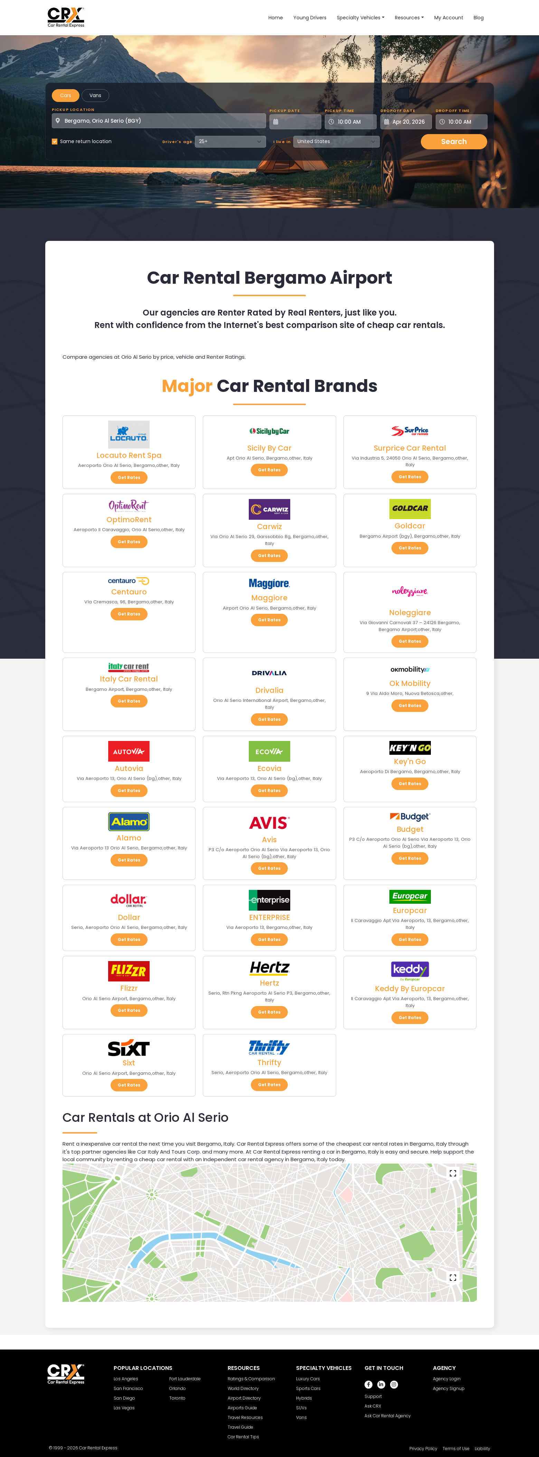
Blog (479, 17)
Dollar (129, 917)
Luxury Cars (308, 1379)
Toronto (177, 1398)
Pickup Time (339, 110)
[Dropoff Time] (465, 122)
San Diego (124, 1398)
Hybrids (304, 1398)
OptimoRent (129, 520)
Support (373, 1396)
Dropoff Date (397, 110)
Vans (95, 95)
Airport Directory (244, 1398)
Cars (65, 95)
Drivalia (269, 690)
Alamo (128, 838)
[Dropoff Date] (410, 122)
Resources (407, 17)
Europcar (410, 910)
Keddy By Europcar (410, 989)
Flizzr (129, 988)
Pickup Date (285, 110)
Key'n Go (410, 761)
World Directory (243, 1388)
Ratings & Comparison (251, 1379)
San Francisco (128, 1388)
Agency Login (447, 1379)
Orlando (177, 1388)
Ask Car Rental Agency (388, 1416)
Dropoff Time (453, 110)
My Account (448, 17)
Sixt (129, 1063)
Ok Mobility (410, 683)
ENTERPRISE (269, 917)
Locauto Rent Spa (129, 455)
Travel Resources (245, 1417)
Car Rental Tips (243, 1437)
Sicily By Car (269, 448)
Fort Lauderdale (185, 1379)
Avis (269, 840)
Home (275, 17)
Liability (482, 1448)
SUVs (301, 1408)
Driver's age (177, 141)
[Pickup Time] (355, 122)
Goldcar (410, 526)
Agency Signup (449, 1388)
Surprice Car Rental (410, 448)
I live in (282, 141)
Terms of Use (456, 1448)
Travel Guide (240, 1427)
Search (454, 142)
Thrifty (269, 1063)
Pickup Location (73, 109)
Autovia (129, 768)
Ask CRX (373, 1406)
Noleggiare (410, 613)
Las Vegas (124, 1408)
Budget (410, 829)
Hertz (269, 983)
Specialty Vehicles (358, 17)
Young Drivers (310, 17)
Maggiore (269, 598)
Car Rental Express (98, 1448)
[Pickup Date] (299, 122)
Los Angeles (126, 1379)
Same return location (86, 141)
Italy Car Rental (129, 679)
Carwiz (269, 526)
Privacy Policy (423, 1448)
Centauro (129, 592)
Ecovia (269, 768)
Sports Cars (308, 1388)
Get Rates (129, 477)
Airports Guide (242, 1408)
